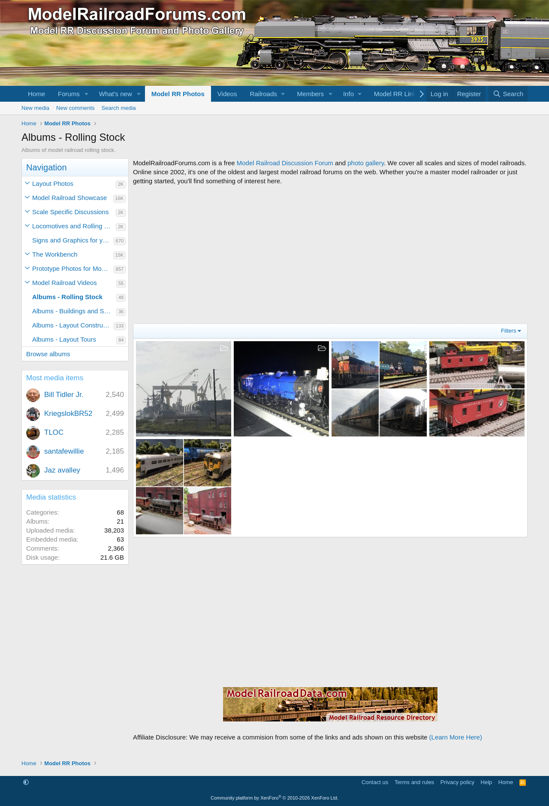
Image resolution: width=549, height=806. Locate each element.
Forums (69, 93)
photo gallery (365, 163)
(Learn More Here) (455, 737)
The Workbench (55, 254)
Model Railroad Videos (64, 282)
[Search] (508, 94)
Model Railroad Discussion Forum (285, 163)
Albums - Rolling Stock (67, 296)
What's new (115, 93)
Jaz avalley (62, 470)
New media (35, 108)
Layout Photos (52, 183)
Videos (227, 93)
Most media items (54, 378)
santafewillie (64, 451)
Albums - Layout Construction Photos (73, 325)
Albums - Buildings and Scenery (74, 311)
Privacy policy (457, 782)
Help (486, 782)
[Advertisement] (330, 254)
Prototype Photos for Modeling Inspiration (73, 268)
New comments (75, 108)
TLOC (53, 432)
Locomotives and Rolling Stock (74, 226)
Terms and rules (414, 782)
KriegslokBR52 (68, 413)
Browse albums (48, 354)
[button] (87, 94)
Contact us (375, 782)
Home (36, 93)
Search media (119, 108)
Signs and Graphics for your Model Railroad (73, 240)
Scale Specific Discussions (70, 211)
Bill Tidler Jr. (64, 395)
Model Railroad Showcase (69, 197)
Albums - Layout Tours (64, 339)
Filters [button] (508, 330)
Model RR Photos (178, 93)
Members (310, 93)
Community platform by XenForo (274, 797)
